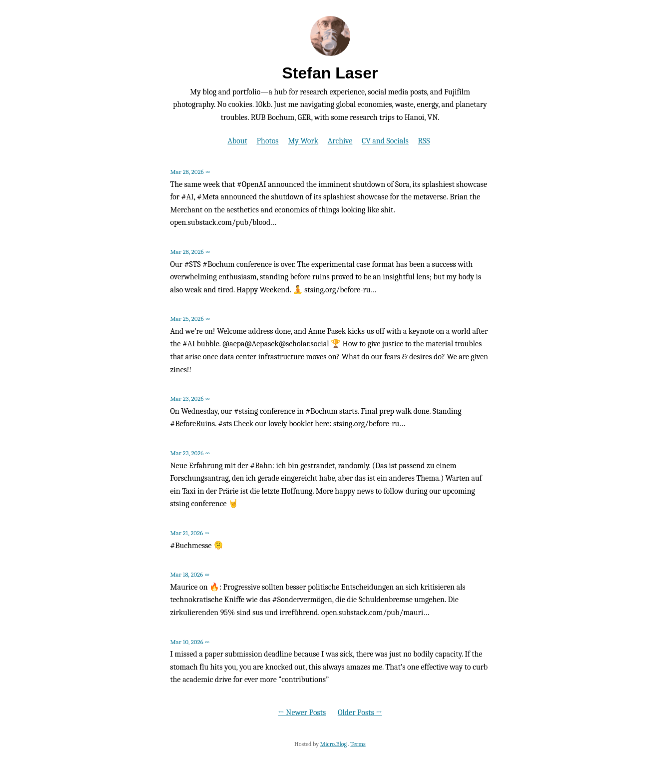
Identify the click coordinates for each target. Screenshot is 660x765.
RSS (424, 140)
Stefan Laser (330, 73)
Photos (268, 140)
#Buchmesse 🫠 (197, 545)
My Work (303, 140)
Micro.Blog (333, 744)
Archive (340, 140)
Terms (357, 744)
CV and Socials (385, 140)
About (237, 140)
